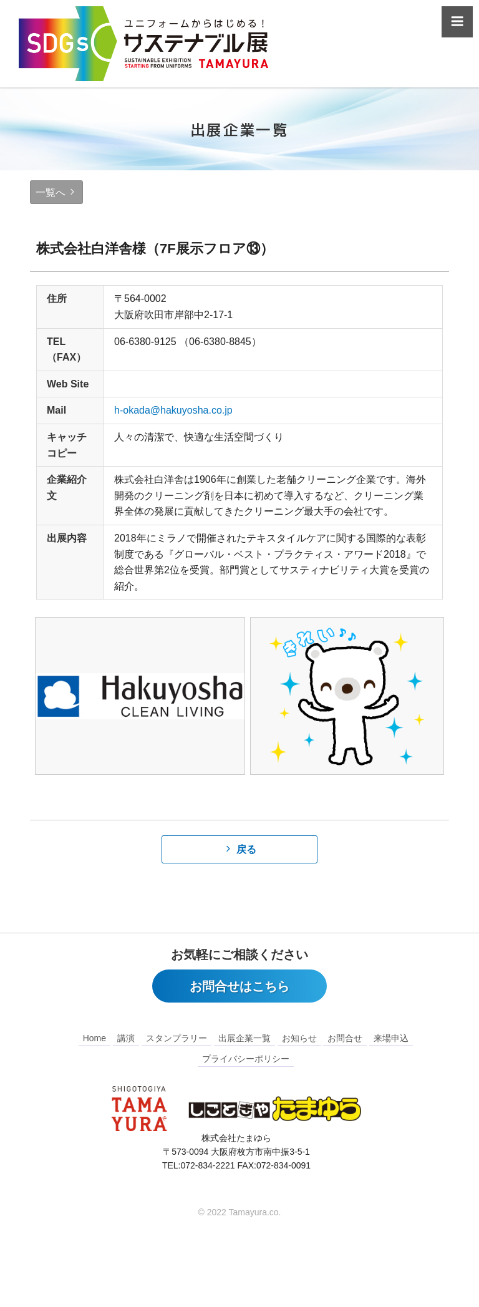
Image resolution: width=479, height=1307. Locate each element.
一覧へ (50, 192)
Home (94, 1039)
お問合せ (344, 1039)
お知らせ (299, 1039)
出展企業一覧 (244, 1039)
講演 (126, 1039)
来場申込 (391, 1039)
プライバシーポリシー (245, 1059)
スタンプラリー (176, 1039)
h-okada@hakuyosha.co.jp (173, 410)
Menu (457, 25)
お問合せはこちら (239, 987)
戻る (246, 849)
